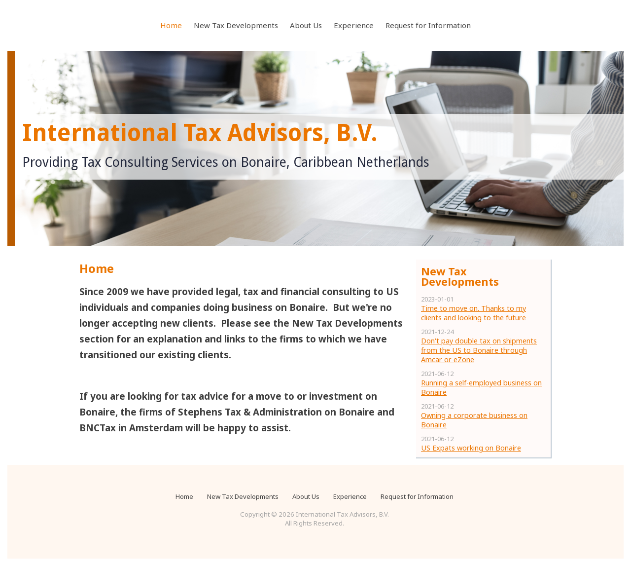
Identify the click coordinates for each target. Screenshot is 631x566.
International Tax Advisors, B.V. (200, 133)
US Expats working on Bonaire (471, 448)
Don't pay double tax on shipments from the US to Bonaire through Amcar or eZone (479, 350)
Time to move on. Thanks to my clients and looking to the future (473, 312)
